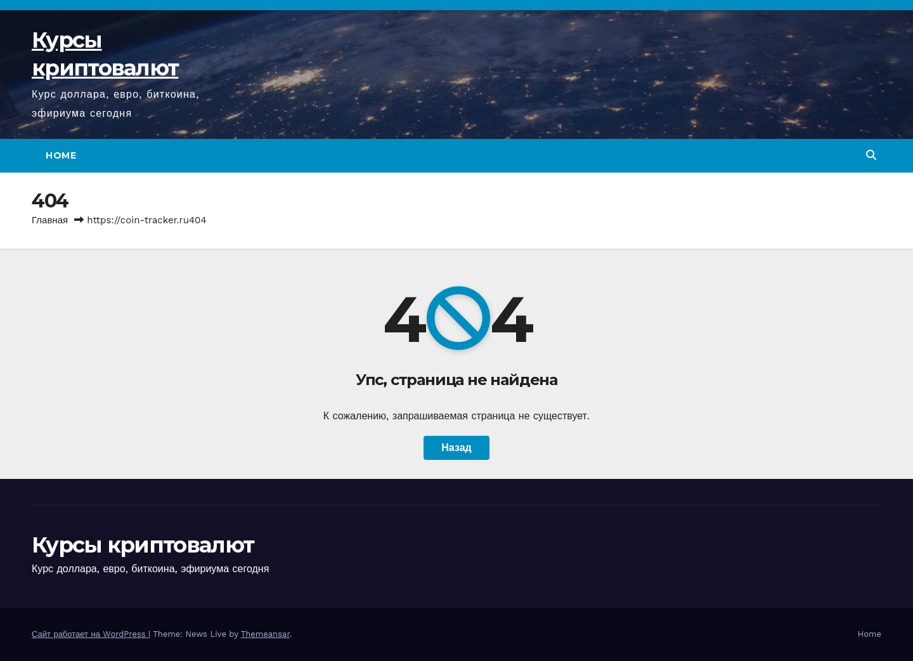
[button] (871, 155)
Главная (50, 220)
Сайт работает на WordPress (90, 634)
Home (61, 155)
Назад (456, 448)
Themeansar (265, 634)
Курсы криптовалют (143, 545)
